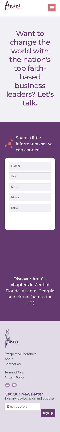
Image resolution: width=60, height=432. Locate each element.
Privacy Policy (15, 377)
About (9, 359)
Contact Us (13, 364)
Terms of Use (14, 372)
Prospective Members (20, 354)
